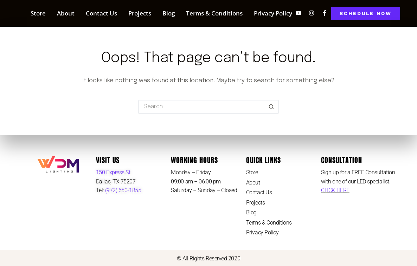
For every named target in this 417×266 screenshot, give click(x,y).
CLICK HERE (335, 190)
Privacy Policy (273, 13)
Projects (139, 13)
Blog (168, 13)
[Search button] (272, 107)
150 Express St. (113, 172)
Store (38, 13)
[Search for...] (201, 107)
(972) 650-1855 (122, 190)
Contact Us (101, 13)
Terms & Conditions (214, 13)
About (66, 13)
